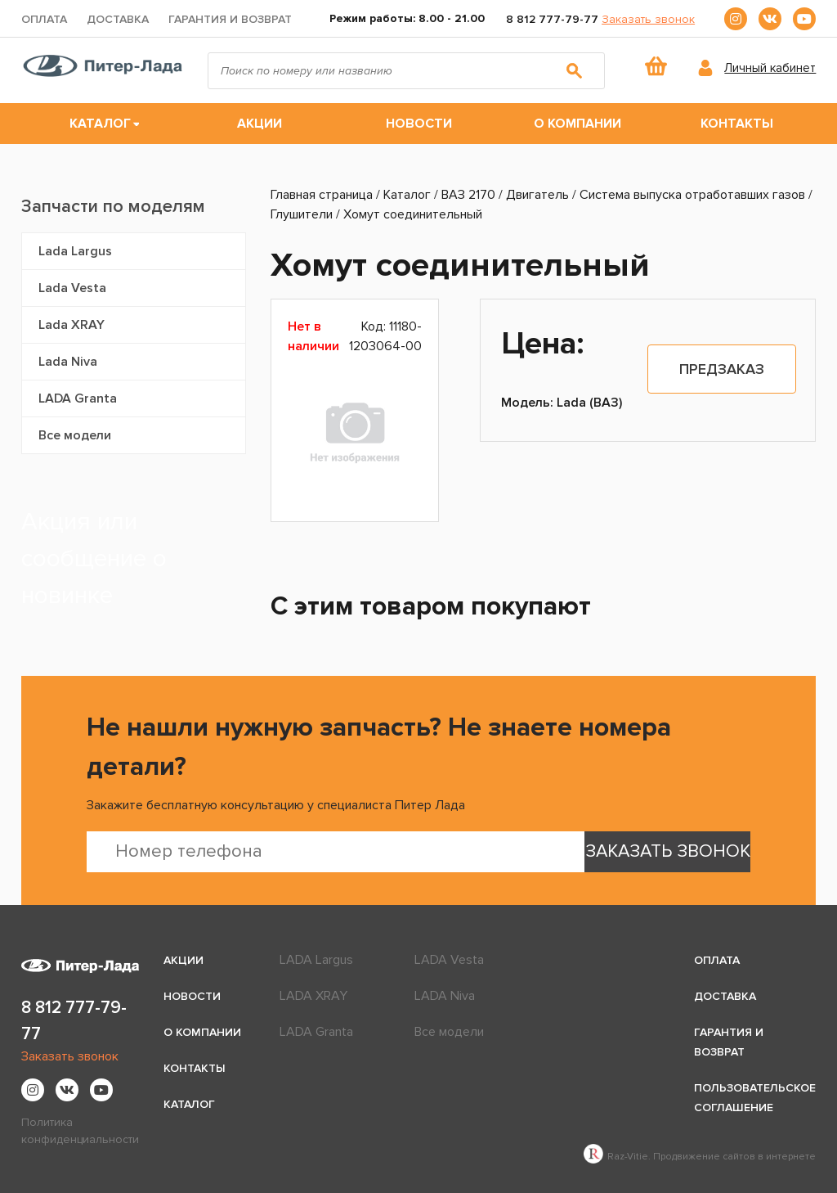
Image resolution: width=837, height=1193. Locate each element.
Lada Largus (75, 251)
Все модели (74, 435)
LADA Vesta (449, 960)
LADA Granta (77, 398)
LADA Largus (316, 960)
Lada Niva (67, 361)
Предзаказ (721, 369)
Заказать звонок (648, 19)
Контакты (736, 123)
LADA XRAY (313, 996)
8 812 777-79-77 (552, 19)
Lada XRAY (71, 325)
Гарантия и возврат (230, 19)
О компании (577, 123)
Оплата (44, 19)
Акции (259, 123)
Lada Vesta (72, 288)
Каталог (100, 123)
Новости (419, 123)
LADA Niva (444, 996)
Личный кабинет (770, 68)
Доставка (118, 19)
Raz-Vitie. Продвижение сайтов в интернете (700, 1156)
